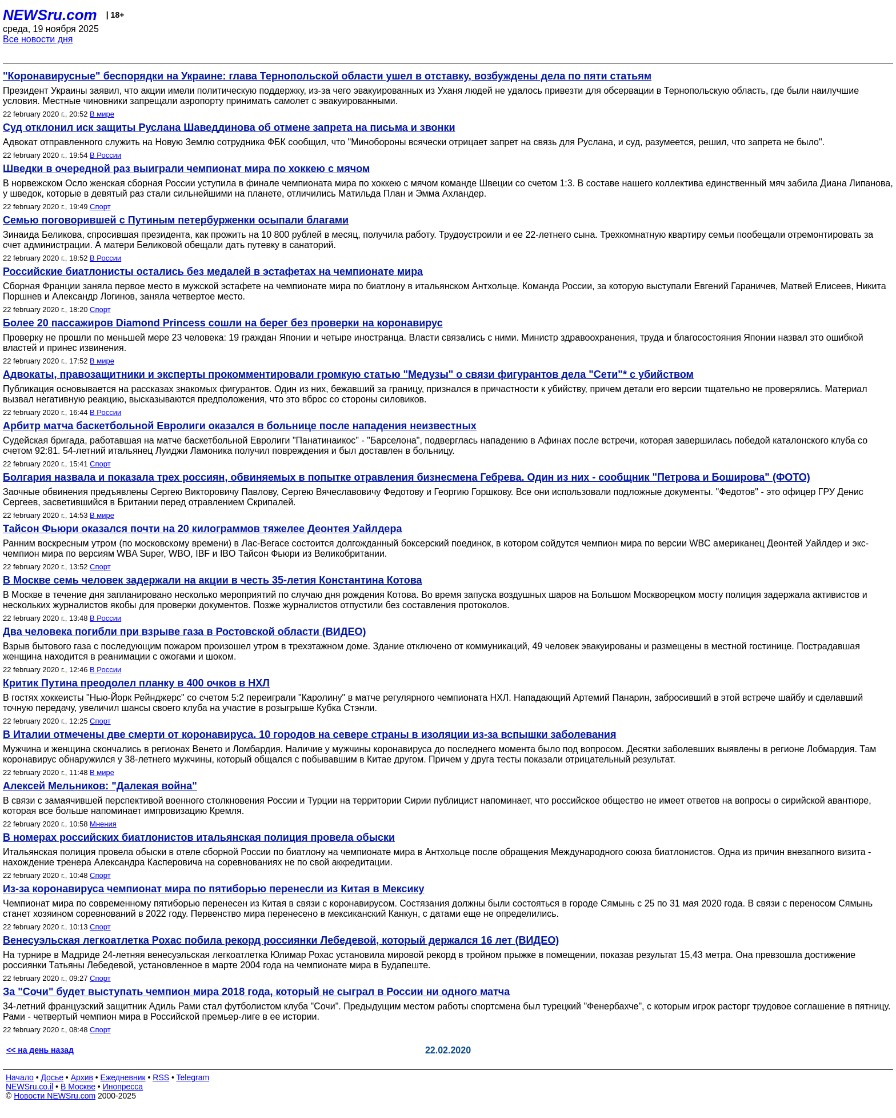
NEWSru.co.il (29, 1086)
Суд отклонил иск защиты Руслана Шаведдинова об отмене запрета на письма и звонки (229, 127)
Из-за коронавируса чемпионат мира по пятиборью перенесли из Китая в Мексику (214, 889)
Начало (20, 1077)
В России (105, 155)
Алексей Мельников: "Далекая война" (100, 786)
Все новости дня (38, 39)
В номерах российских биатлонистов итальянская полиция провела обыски (199, 837)
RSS (161, 1077)
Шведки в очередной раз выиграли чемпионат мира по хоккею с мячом (186, 168)
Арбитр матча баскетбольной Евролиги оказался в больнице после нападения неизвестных (240, 426)
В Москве (78, 1086)
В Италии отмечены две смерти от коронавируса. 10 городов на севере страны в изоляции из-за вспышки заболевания (309, 734)
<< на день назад (40, 1050)
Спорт (100, 206)
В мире (102, 114)
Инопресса (123, 1086)
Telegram (193, 1077)
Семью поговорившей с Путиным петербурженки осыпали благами (176, 220)
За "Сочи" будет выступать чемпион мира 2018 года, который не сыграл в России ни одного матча (256, 991)
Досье (52, 1077)
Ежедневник (123, 1077)
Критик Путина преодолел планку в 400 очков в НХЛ (136, 683)
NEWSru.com (50, 14)
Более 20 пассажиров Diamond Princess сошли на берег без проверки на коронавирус (223, 323)
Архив (82, 1077)
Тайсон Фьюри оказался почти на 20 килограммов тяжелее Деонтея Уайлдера (202, 528)
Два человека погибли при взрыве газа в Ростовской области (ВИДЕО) (184, 631)
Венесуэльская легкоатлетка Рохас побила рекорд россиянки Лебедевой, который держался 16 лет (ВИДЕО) (281, 940)
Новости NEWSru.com (54, 1095)
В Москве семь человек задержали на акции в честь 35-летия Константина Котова (212, 580)
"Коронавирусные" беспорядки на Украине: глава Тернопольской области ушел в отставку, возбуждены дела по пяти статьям (327, 76)
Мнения (103, 824)
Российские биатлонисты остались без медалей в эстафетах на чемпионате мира (213, 271)
